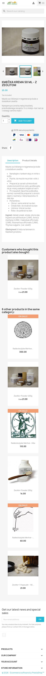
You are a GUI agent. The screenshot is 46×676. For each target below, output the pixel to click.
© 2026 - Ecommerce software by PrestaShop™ (23, 672)
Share (10, 147)
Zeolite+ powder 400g (23, 288)
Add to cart (23, 120)
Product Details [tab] (29, 160)
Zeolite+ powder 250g (23, 490)
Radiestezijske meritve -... (23, 537)
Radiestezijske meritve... (23, 348)
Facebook (4, 635)
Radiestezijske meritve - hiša (23, 443)
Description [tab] (12, 160)
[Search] (23, 11)
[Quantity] (5, 121)
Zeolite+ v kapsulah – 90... (23, 585)
